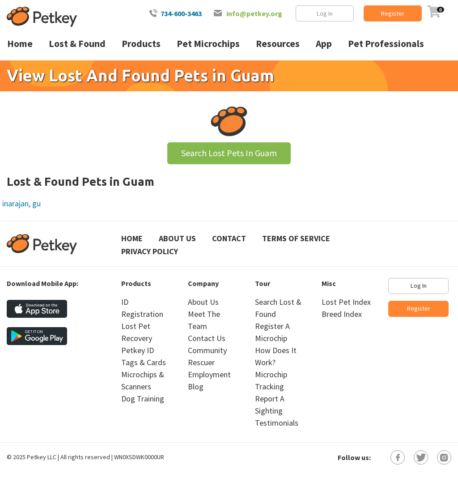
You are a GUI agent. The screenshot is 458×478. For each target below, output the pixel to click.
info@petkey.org (254, 13)
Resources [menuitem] (278, 44)
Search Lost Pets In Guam (229, 152)
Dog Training (142, 398)
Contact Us (206, 338)
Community (207, 350)
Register (392, 13)
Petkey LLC (41, 457)
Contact (229, 238)
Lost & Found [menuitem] (77, 44)
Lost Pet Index (346, 302)
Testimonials (276, 423)
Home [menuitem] (20, 44)
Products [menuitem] (141, 44)
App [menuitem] (324, 44)
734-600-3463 (181, 13)
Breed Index (342, 314)
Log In (325, 13)
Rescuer (201, 362)
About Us (177, 238)
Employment (209, 374)
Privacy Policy (149, 251)
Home (132, 238)
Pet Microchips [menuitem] (208, 44)
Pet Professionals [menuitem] (386, 44)
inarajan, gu (21, 203)
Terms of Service (296, 238)
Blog (196, 386)
